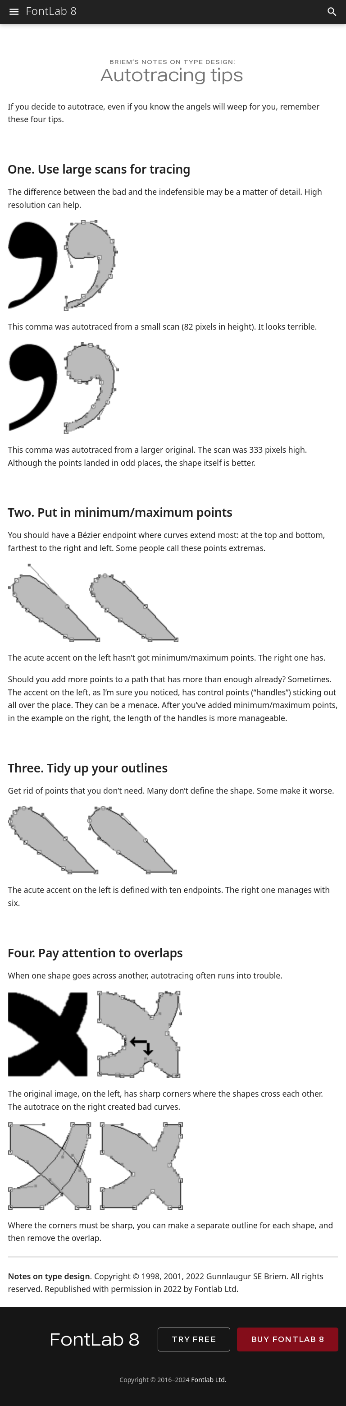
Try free (194, 1339)
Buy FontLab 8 (287, 1339)
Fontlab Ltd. (208, 1379)
